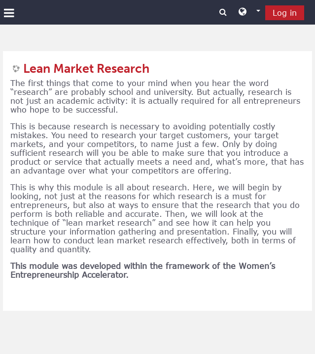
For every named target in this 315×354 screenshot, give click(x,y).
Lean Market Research (86, 68)
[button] (249, 12)
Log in (285, 12)
